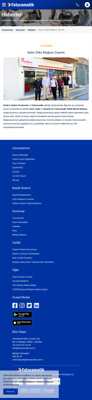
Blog (14, 230)
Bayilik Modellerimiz (21, 195)
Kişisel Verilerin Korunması (24, 249)
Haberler (31, 30)
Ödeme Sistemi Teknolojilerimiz (26, 203)
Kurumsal (20, 30)
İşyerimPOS (17, 167)
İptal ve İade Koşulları (22, 258)
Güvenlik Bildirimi (20, 281)
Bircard (15, 180)
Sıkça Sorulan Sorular (22, 277)
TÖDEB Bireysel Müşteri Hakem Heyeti (30, 289)
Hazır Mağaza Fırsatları (23, 199)
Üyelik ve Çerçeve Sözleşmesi (25, 253)
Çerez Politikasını (45, 381)
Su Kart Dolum (19, 176)
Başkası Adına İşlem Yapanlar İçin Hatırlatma (33, 262)
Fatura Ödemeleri (20, 155)
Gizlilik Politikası (26, 381)
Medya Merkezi (19, 235)
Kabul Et (11, 391)
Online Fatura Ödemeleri (23, 159)
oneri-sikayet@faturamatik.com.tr (27, 359)
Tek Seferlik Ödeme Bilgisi (24, 285)
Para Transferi (18, 163)
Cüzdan (15, 172)
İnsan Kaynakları (20, 222)
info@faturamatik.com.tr (23, 348)
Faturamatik (7, 30)
